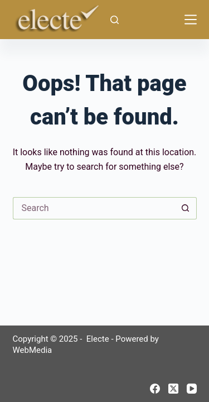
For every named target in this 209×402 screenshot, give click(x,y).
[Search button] (185, 208)
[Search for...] (93, 208)
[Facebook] (155, 389)
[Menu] (190, 19)
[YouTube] (192, 389)
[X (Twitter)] (173, 389)
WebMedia (32, 350)
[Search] (114, 20)
